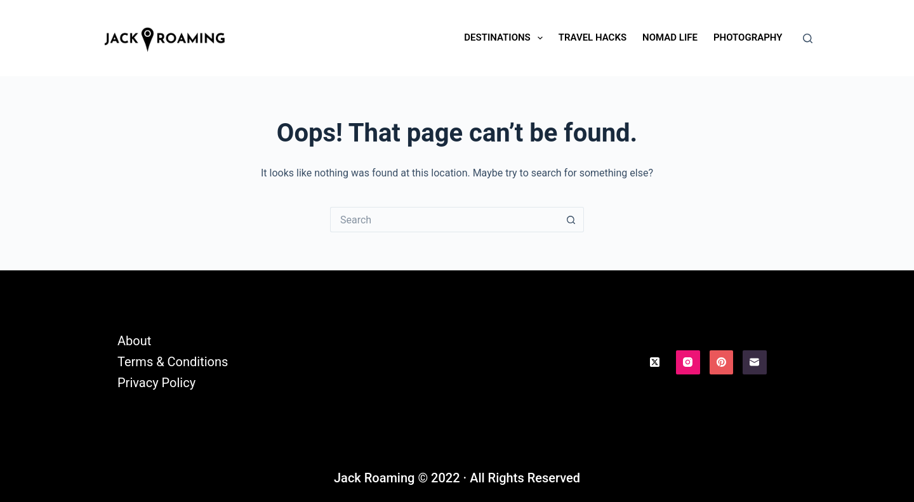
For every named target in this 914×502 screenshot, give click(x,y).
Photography (748, 37)
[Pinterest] (722, 362)
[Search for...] (444, 219)
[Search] (807, 38)
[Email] (755, 362)
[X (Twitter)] (655, 362)
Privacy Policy (156, 382)
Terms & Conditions (172, 361)
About (134, 340)
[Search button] (571, 219)
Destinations (505, 38)
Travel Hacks (592, 37)
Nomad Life (670, 37)
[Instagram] (688, 362)
